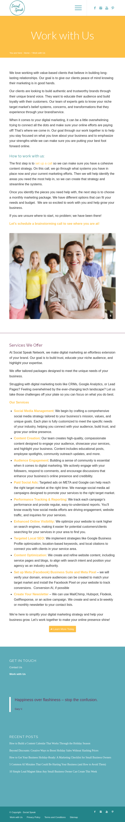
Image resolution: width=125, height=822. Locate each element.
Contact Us (15, 667)
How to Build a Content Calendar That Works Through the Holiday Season (49, 743)
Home (27, 53)
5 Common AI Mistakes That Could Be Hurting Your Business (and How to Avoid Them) (57, 764)
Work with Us (62, 35)
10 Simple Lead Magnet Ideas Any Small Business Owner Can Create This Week (53, 771)
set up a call (43, 163)
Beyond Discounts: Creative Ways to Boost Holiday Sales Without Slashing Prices (53, 750)
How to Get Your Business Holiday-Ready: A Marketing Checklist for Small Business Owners (60, 757)
